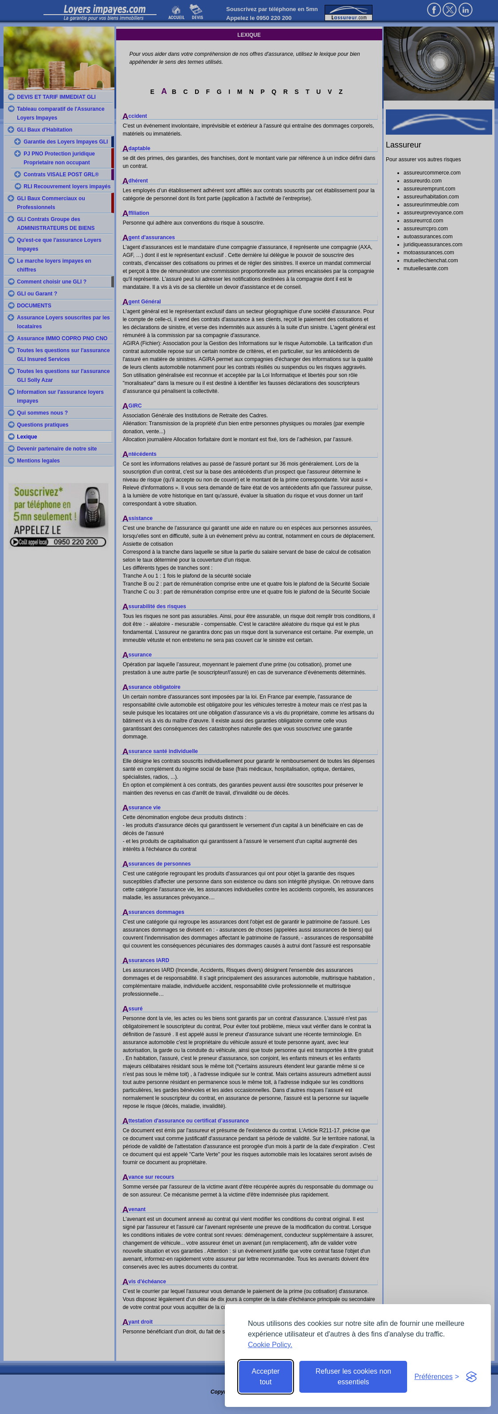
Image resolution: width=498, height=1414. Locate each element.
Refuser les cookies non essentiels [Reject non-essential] (353, 1376)
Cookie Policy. (270, 1344)
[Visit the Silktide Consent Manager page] (471, 1376)
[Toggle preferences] (436, 1376)
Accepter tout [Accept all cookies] (266, 1376)
